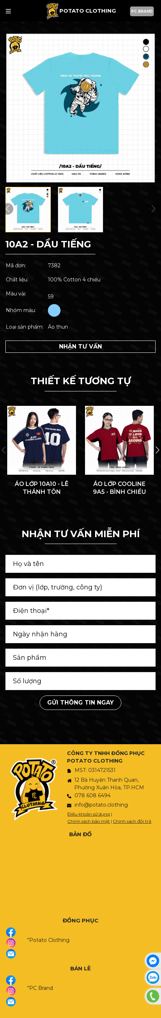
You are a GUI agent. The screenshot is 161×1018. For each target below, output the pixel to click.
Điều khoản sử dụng (88, 814)
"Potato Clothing (48, 940)
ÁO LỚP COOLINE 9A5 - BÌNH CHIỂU (119, 488)
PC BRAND (142, 11)
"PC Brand (40, 988)
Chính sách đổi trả (132, 821)
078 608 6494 (93, 795)
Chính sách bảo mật (88, 821)
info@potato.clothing (101, 805)
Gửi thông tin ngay (80, 702)
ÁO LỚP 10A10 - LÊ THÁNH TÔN (41, 488)
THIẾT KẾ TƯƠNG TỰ (81, 381)
